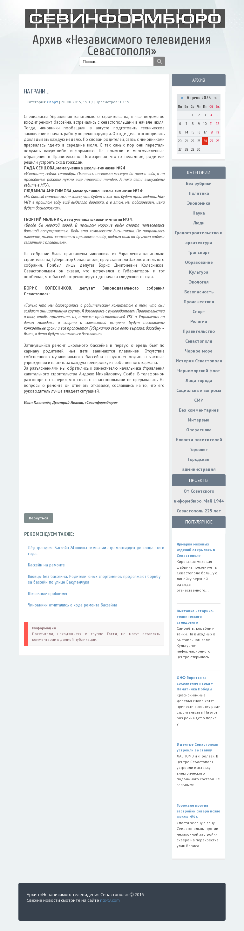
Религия (198, 321)
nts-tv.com (110, 900)
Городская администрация (199, 464)
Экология (199, 282)
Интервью (198, 420)
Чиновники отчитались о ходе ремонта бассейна (72, 605)
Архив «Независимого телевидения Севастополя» (121, 45)
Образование (199, 262)
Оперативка (199, 430)
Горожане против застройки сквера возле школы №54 (198, 811)
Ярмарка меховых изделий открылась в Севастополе (196, 550)
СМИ (199, 400)
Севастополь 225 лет (199, 511)
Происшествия (199, 302)
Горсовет (198, 449)
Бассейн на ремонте (46, 565)
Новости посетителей (199, 439)
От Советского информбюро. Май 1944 (199, 496)
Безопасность (199, 292)
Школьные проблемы (47, 593)
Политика (199, 193)
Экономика (198, 203)
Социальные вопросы (198, 390)
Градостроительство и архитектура (198, 237)
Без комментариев (199, 410)
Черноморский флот (198, 370)
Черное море (199, 351)
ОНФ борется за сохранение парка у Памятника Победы (195, 683)
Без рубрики (199, 183)
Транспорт (198, 252)
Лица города (199, 380)
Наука (199, 213)
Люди (199, 223)
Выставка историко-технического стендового (195, 616)
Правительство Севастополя (199, 336)
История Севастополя (199, 361)
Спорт (199, 311)
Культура (198, 272)
